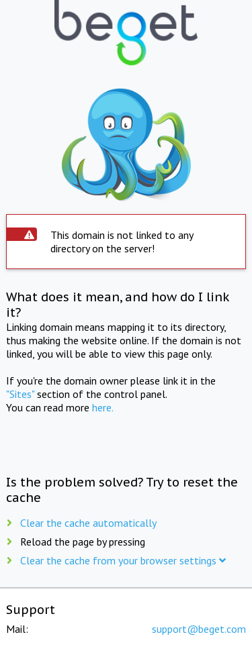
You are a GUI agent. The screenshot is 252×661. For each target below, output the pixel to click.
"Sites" (20, 394)
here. (103, 407)
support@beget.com (199, 628)
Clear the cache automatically (88, 522)
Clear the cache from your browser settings (123, 560)
